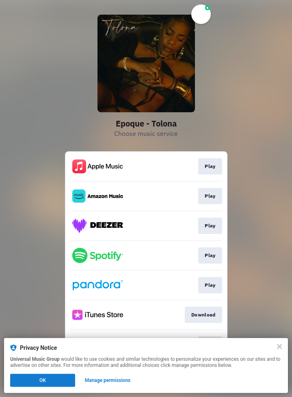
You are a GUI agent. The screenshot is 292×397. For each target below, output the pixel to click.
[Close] (279, 346)
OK (42, 380)
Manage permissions (108, 380)
